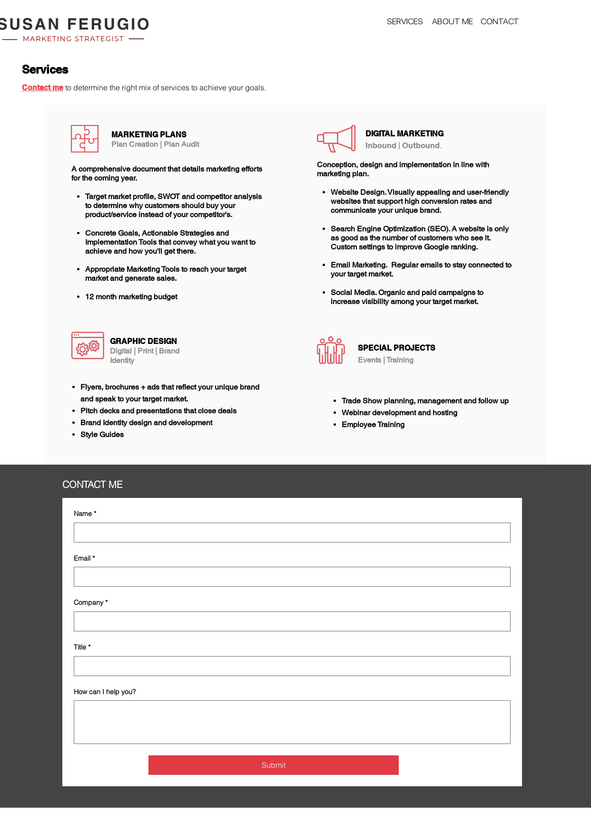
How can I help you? (105, 691)
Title (82, 647)
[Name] (289, 532)
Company (91, 603)
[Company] (289, 621)
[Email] (289, 576)
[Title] (289, 666)
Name (85, 514)
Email (84, 558)
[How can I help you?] (292, 722)
